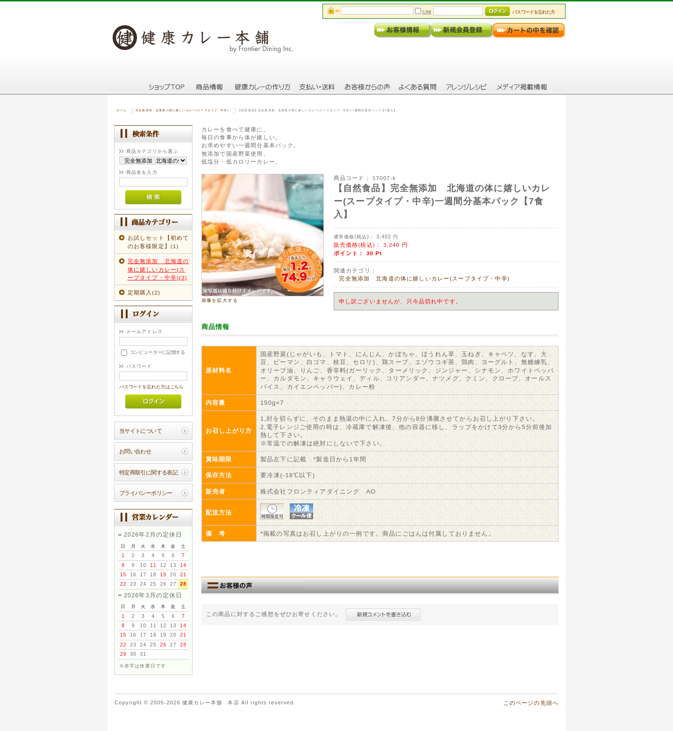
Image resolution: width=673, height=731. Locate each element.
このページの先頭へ (530, 703)
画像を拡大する (219, 300)
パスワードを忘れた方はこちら (151, 386)
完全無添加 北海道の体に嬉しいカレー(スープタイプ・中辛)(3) (158, 269)
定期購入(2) (144, 292)
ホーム (121, 110)
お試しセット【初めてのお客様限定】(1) (158, 242)
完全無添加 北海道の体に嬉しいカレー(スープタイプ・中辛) (182, 110)
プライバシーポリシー (145, 493)
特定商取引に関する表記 (148, 472)
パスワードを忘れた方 (533, 11)
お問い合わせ (135, 451)
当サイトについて (140, 431)
